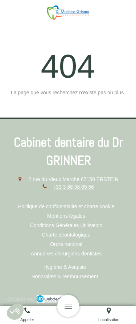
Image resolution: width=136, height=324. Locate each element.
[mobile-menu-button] (68, 306)
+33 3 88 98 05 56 (73, 187)
